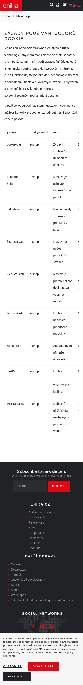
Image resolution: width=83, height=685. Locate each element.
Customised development (28, 579)
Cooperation (37, 533)
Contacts (34, 543)
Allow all (17, 676)
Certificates (36, 538)
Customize (12, 666)
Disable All (43, 666)
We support (18, 595)
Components (37, 517)
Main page (23, 16)
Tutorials (16, 574)
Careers (16, 564)
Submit (59, 486)
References (36, 522)
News (32, 527)
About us (34, 548)
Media (15, 590)
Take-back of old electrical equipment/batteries (42, 600)
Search (16, 584)
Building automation (42, 512)
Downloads (18, 569)
